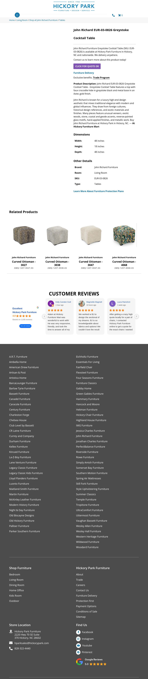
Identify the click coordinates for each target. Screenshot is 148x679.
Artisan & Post (17, 372)
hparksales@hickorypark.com (31, 643)
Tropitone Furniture (87, 504)
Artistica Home (17, 377)
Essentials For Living (88, 362)
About (79, 574)
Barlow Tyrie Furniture (22, 388)
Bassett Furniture (19, 393)
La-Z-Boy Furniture (20, 457)
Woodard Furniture (87, 547)
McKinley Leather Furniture (25, 499)
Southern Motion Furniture (91, 473)
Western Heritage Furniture (92, 536)
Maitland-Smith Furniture (24, 489)
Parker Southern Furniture (24, 531)
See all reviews (25, 326)
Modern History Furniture (24, 504)
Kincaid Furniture (19, 452)
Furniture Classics (86, 383)
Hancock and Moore (88, 404)
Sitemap (81, 616)
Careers (80, 585)
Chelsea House (17, 420)
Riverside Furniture (87, 452)
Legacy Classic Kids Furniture (26, 473)
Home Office (16, 590)
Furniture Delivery (83, 72)
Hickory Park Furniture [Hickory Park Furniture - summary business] (25, 312)
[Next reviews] (136, 316)
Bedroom (14, 574)
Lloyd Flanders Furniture (23, 478)
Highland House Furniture (91, 420)
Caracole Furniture (20, 404)
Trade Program (101, 77)
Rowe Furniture (85, 457)
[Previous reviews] (44, 316)
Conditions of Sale (86, 611)
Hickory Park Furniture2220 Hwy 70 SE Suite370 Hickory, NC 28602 (27, 634)
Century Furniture (19, 409)
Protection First (85, 601)
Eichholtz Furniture (87, 356)
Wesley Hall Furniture (88, 531)
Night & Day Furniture (22, 510)
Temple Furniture (86, 499)
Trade (79, 579)
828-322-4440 (22, 648)
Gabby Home (83, 388)
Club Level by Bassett (21, 425)
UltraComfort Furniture (89, 510)
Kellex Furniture (18, 446)
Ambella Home (17, 362)
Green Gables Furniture (90, 393)
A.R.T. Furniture (18, 356)
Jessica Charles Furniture (90, 430)
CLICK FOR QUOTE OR (87, 66)
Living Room (16, 579)
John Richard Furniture (24, 257)
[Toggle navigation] (17, 15)
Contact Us (82, 590)
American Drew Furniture (24, 367)
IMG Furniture (84, 425)
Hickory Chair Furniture (89, 415)
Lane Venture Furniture (22, 462)
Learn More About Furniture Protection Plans (98, 191)
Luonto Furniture (19, 483)
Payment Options (86, 606)
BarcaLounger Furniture (23, 383)
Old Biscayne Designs (21, 515)
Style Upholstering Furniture (92, 489)
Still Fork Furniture (87, 483)
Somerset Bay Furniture (90, 467)
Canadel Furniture (19, 399)
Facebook (87, 632)
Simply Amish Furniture (89, 462)
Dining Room (16, 585)
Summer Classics (86, 494)
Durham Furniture (19, 441)
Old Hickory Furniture (21, 520)
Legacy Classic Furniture (23, 467)
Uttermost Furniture (88, 515)
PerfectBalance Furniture (90, 446)
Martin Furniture (18, 494)
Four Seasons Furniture (89, 377)
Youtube (87, 645)
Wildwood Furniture (87, 542)
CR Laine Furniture (20, 430)
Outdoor (14, 601)
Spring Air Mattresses (88, 478)
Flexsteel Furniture (87, 372)
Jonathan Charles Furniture (92, 441)
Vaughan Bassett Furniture (91, 520)
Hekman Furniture (86, 409)
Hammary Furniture (87, 399)
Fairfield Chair (84, 367)
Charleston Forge (19, 415)
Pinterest (87, 652)
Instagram (88, 638)
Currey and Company (21, 436)
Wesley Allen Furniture (89, 526)
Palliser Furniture (19, 526)
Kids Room (15, 595)
